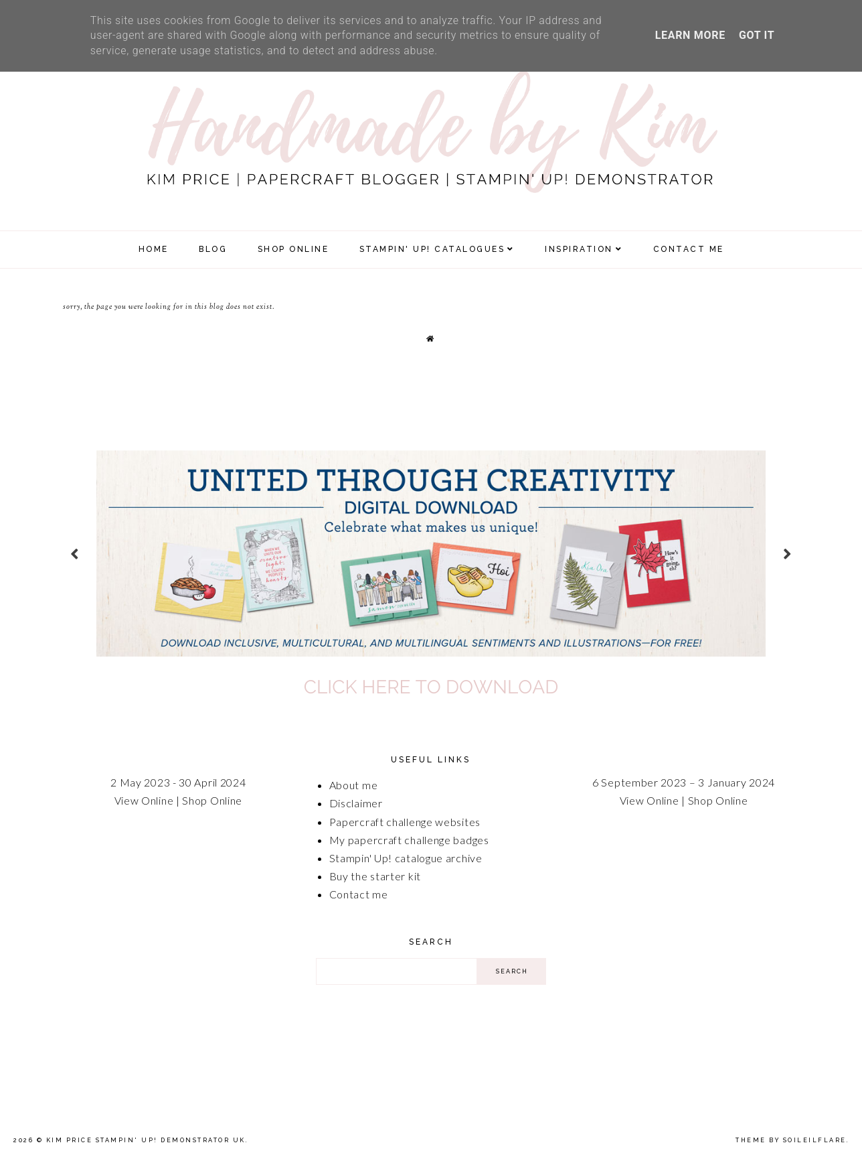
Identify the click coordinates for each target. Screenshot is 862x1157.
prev (74, 553)
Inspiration (579, 249)
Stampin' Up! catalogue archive (406, 858)
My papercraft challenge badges (409, 839)
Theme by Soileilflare (791, 1140)
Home (154, 249)
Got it (756, 35)
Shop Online (212, 800)
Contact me (358, 894)
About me (353, 784)
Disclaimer (356, 803)
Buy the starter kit (375, 876)
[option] (431, 553)
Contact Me (688, 249)
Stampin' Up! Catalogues (432, 249)
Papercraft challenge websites (405, 821)
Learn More (690, 35)
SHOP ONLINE (293, 249)
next (787, 553)
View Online (144, 800)
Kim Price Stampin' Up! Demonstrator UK (146, 1140)
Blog (213, 249)
